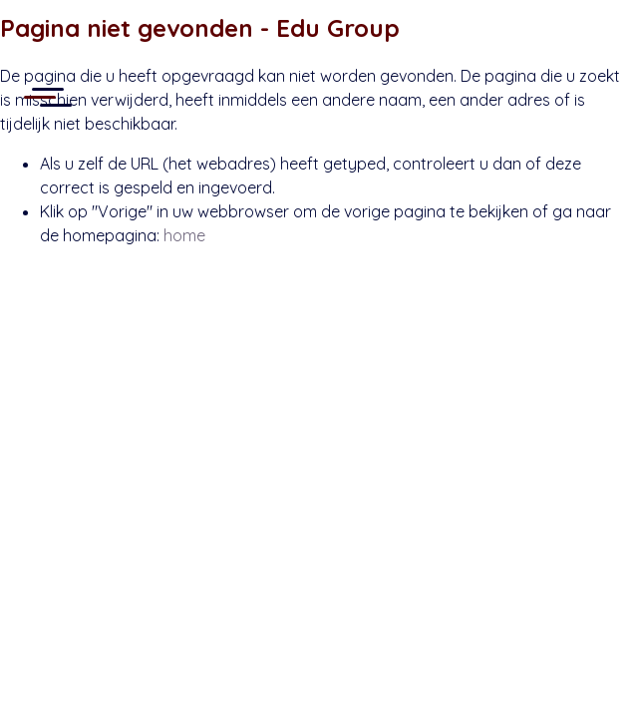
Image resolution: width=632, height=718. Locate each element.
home (184, 235)
